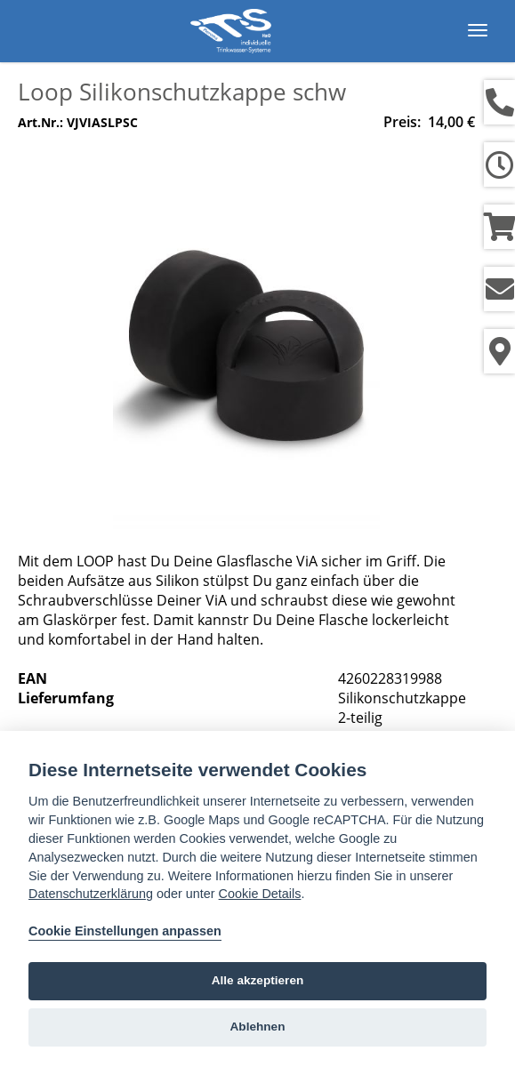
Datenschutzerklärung (90, 893)
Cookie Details (260, 893)
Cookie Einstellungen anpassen (124, 931)
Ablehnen (258, 1026)
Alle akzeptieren (258, 980)
